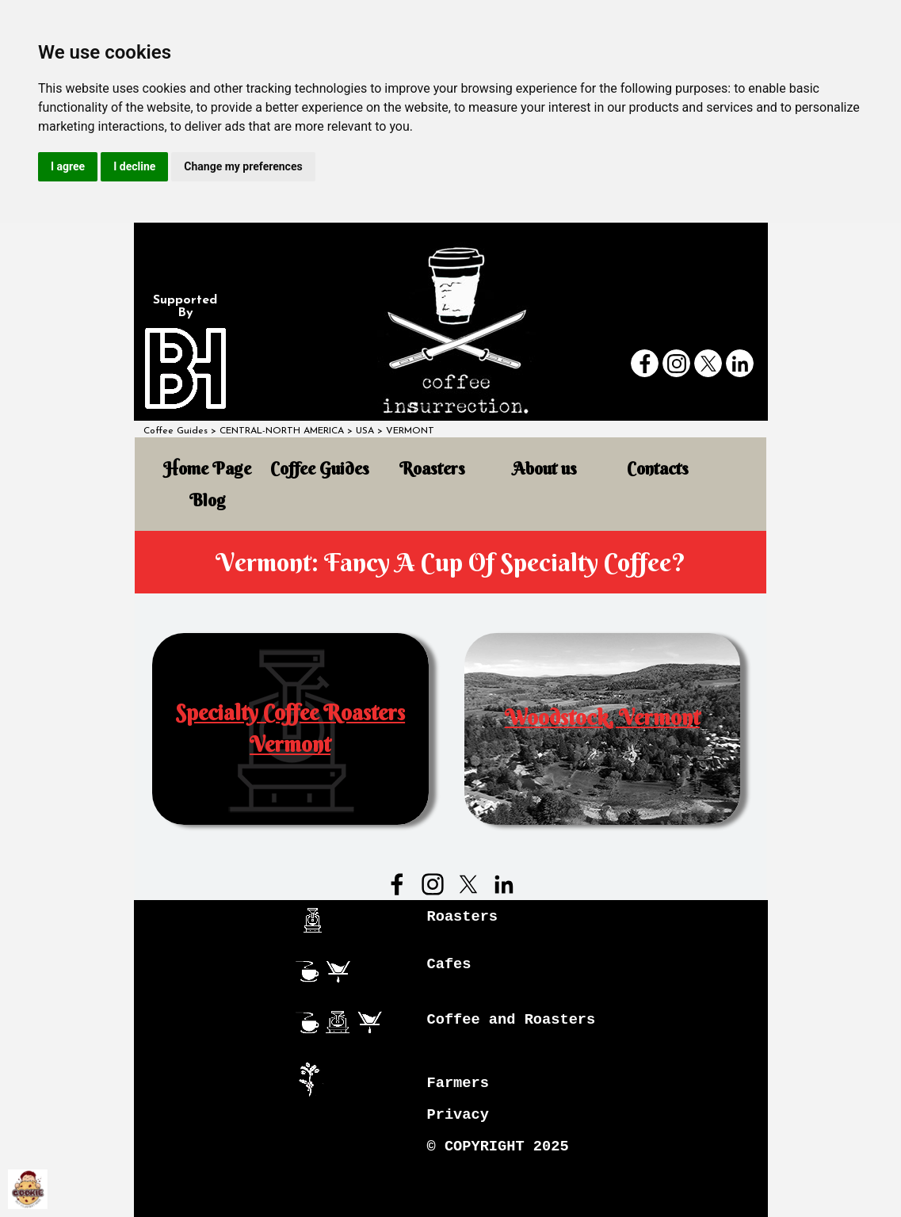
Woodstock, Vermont (602, 717)
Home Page (207, 468)
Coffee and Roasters (511, 1019)
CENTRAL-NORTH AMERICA (282, 431)
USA (365, 431)
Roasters (432, 468)
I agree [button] (68, 166)
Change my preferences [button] (243, 166)
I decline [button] (134, 166)
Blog (207, 500)
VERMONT (410, 431)
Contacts (658, 468)
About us (545, 468)
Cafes (449, 964)
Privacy (458, 1115)
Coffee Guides (175, 431)
